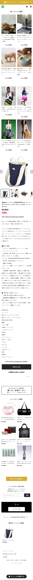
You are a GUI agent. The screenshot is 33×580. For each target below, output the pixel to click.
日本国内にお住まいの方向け (17, 372)
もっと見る (8, 45)
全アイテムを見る (16, 479)
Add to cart (17, 367)
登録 (27, 495)
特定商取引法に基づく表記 (9, 554)
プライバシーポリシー (8, 551)
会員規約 (5, 557)
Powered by (16, 563)
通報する (29, 376)
